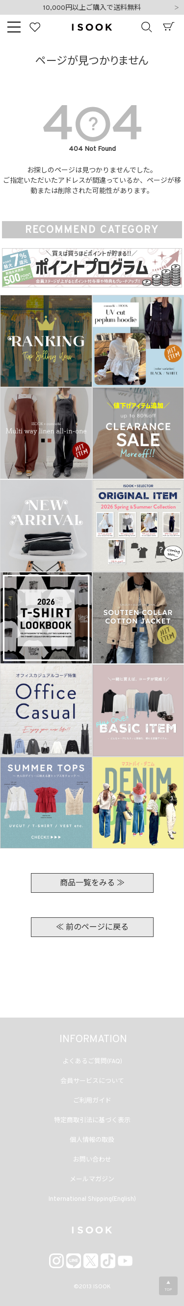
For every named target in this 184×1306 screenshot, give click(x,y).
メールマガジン (92, 1180)
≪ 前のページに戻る (92, 928)
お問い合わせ (92, 1160)
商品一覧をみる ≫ (92, 883)
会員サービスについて (92, 1081)
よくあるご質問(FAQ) (92, 1062)
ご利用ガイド (92, 1101)
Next (177, 8)
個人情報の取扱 (92, 1140)
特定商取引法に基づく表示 (92, 1121)
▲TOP (168, 1286)
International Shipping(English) (92, 1199)
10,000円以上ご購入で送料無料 (92, 8)
